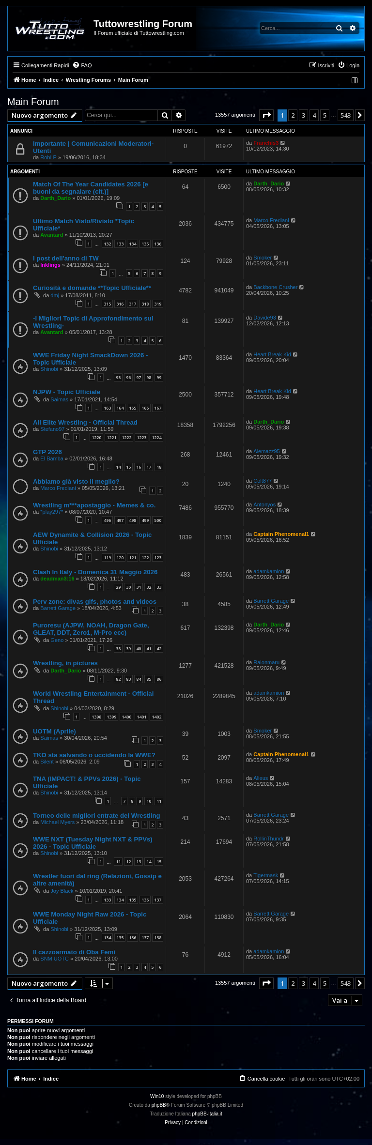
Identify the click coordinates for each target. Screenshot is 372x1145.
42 (158, 648)
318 (145, 304)
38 (118, 648)
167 (157, 408)
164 (120, 408)
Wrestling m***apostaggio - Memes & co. (94, 505)
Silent (47, 761)
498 (132, 520)
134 (132, 244)
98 (148, 377)
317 (132, 304)
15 (128, 467)
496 (107, 520)
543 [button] (346, 115)
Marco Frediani (271, 220)
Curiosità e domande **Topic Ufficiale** (92, 287)
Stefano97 (52, 429)
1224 (156, 437)
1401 (141, 717)
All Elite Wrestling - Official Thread (85, 422)
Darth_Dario (55, 198)
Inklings (50, 265)
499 (145, 520)
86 (158, 679)
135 (145, 244)
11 (158, 801)
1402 (156, 717)
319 (157, 304)
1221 (111, 437)
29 (118, 587)
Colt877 (262, 481)
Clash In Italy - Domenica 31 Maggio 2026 (95, 572)
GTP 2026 (47, 452)
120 (120, 557)
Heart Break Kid (272, 354)
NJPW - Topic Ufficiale (66, 392)
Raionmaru (266, 662)
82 (118, 679)
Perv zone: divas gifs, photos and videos (94, 601)
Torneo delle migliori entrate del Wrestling (96, 815)
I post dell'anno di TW (66, 258)
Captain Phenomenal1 (281, 534)
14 (118, 467)
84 (138, 679)
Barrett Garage (58, 608)
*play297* (51, 512)
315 (107, 304)
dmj (54, 295)
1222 (126, 437)
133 (120, 244)
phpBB (159, 1105)
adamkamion (268, 571)
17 (148, 467)
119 (107, 557)
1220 (96, 437)
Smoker (262, 257)
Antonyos (264, 504)
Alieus (260, 778)
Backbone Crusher (275, 287)
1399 (111, 717)
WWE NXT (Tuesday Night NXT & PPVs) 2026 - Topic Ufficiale (93, 843)
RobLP (48, 157)
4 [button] (314, 115)
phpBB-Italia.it (207, 1113)
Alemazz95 (266, 451)
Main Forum (33, 101)
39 (128, 648)
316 (120, 304)
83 (128, 679)
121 (132, 557)
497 (120, 520)
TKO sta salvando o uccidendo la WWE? (94, 755)
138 (157, 937)
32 (148, 587)
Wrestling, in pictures (65, 663)
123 (157, 557)
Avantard (51, 235)
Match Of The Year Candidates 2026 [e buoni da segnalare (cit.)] (90, 188)
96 (128, 377)
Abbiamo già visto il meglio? (76, 481)
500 (157, 520)
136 (157, 244)
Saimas (59, 399)
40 (138, 648)
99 (158, 377)
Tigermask (265, 875)
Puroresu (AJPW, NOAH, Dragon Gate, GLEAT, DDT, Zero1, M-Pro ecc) (91, 629)
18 (158, 467)
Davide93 (264, 318)
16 (138, 467)
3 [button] (303, 115)
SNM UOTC (54, 959)
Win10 (157, 1096)
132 (107, 244)
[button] (266, 115)
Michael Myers (57, 822)
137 (157, 900)
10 (148, 801)
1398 (96, 717)
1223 (141, 437)
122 (145, 557)
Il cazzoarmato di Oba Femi (74, 952)
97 (138, 377)
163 (107, 408)
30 (128, 587)
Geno (56, 640)
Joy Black (61, 891)
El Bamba (51, 458)
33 (158, 587)
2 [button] (292, 115)
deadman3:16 (57, 578)
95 (118, 377)
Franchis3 (266, 143)
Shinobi (49, 369)
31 (138, 587)
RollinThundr (268, 838)
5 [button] (324, 115)
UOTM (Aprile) (54, 731)
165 (132, 408)
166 (145, 408)
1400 (126, 717)
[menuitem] (82, 65)
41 (148, 648)
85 (148, 679)
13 (138, 861)
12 (128, 861)
